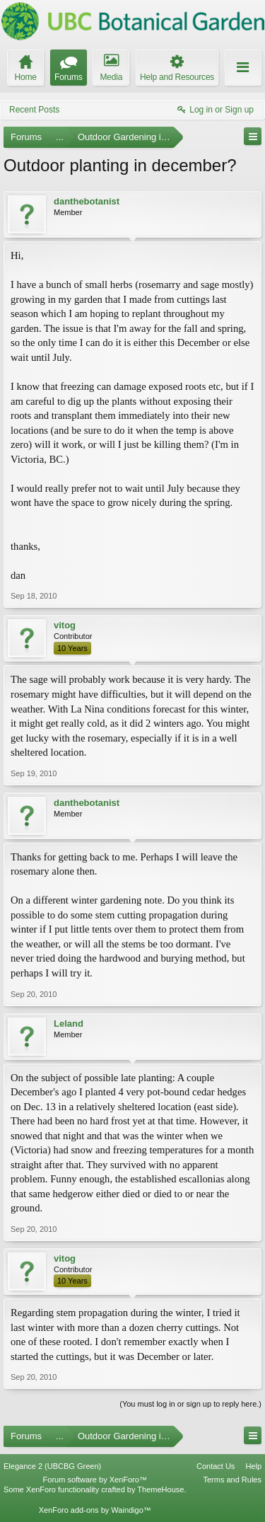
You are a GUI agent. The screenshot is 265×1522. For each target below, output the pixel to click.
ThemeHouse (160, 1489)
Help (253, 1466)
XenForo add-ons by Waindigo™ (95, 1510)
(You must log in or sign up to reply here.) (190, 1404)
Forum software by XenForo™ (95, 1479)
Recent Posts (34, 110)
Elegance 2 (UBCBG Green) (52, 1466)
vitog (65, 625)
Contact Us (215, 1466)
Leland (68, 1023)
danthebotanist (86, 201)
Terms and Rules (232, 1479)
